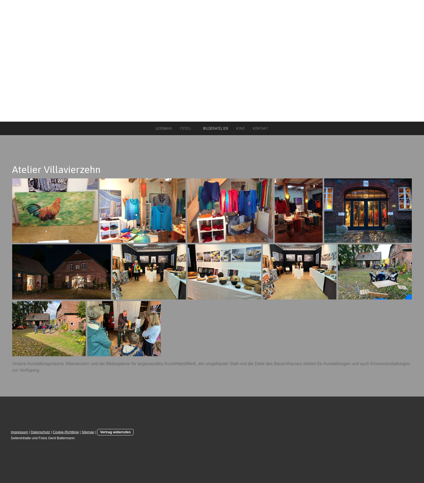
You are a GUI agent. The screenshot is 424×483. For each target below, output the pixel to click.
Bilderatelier (215, 128)
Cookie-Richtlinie (66, 432)
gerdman (164, 128)
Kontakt (261, 128)
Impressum (19, 432)
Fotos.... (187, 128)
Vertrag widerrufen (115, 432)
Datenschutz (40, 432)
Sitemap (88, 432)
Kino (241, 128)
